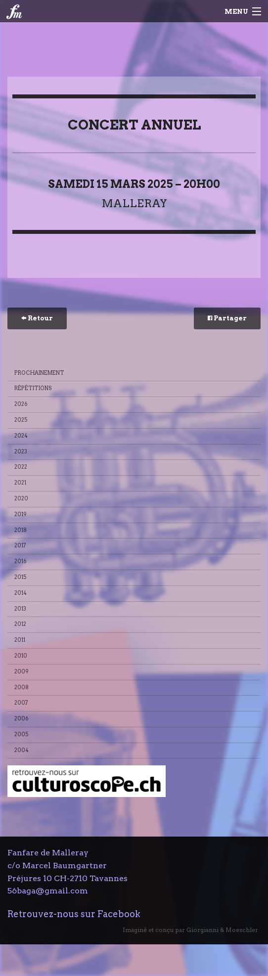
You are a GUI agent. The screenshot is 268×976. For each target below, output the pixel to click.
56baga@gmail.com (47, 890)
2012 (20, 624)
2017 (20, 545)
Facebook (118, 914)
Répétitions (33, 388)
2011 (19, 640)
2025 (21, 420)
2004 (21, 750)
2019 (20, 514)
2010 (20, 656)
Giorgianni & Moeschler (222, 929)
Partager (227, 318)
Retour (37, 318)
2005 (21, 734)
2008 (21, 687)
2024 (21, 436)
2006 (21, 718)
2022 (20, 467)
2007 (21, 703)
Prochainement (39, 373)
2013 (20, 609)
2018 (20, 530)
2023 (20, 451)
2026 (21, 404)
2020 (21, 498)
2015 (20, 577)
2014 (20, 593)
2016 (20, 561)
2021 (20, 483)
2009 (21, 671)
